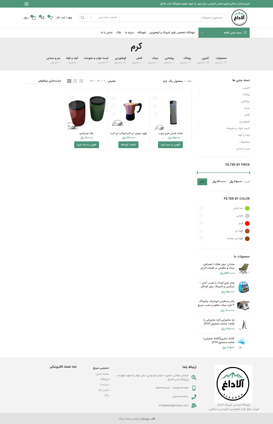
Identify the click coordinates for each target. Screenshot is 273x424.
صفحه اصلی (102, 374)
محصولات (244, 142)
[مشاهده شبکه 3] (75, 81)
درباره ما (104, 384)
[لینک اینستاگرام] (26, 4)
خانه (189, 81)
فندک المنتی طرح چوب (170, 133)
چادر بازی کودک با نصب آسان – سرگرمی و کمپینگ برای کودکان (216, 285)
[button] (170, 144)
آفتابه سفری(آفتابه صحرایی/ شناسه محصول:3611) (218, 340)
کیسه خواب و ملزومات (238, 128)
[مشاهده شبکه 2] (81, 81)
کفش (247, 115)
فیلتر (202, 182)
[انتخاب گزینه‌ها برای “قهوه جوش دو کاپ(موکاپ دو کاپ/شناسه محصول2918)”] (128, 144)
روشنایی (245, 101)
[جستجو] (152, 17)
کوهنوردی (244, 121)
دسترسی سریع (101, 368)
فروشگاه (105, 379)
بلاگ (106, 395)
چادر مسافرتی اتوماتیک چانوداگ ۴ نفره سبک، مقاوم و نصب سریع (216, 303)
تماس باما (104, 390)
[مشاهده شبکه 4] (69, 81)
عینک (247, 108)
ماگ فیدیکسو (86, 133)
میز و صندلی (243, 148)
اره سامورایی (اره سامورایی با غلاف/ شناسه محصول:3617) (218, 322)
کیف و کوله (244, 135)
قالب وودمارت (147, 419)
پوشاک (246, 94)
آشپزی (246, 88)
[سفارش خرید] (42, 81)
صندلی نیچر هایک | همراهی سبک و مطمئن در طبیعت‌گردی (217, 266)
